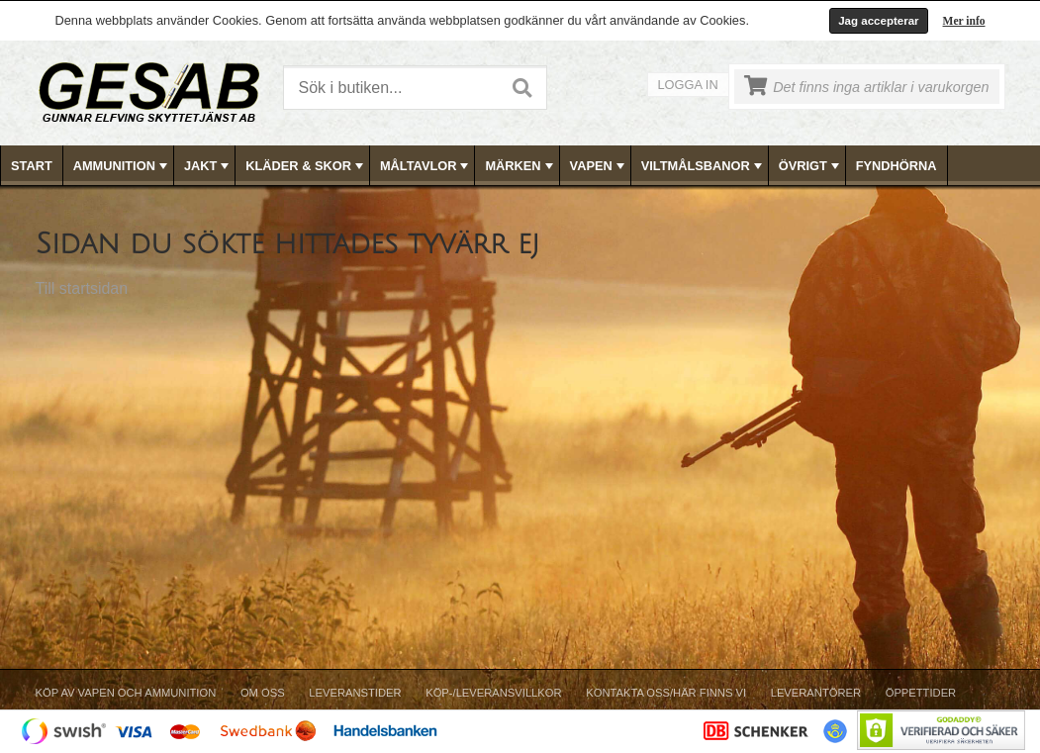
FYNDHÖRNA (896, 165)
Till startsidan (82, 288)
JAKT (208, 166)
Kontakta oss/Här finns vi (666, 693)
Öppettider (921, 693)
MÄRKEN (520, 166)
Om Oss (262, 693)
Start (31, 165)
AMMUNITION (122, 166)
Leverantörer (816, 693)
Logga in (688, 84)
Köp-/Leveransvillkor (493, 693)
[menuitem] (32, 165)
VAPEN (599, 166)
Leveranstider (355, 693)
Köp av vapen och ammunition (126, 693)
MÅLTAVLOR (426, 166)
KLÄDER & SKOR (306, 166)
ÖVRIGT (811, 166)
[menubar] (520, 165)
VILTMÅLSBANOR (703, 166)
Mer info (964, 21)
